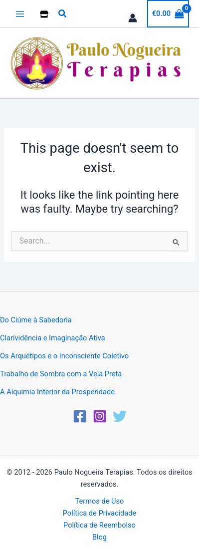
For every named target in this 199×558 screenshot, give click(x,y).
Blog (99, 537)
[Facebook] (80, 416)
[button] (62, 13)
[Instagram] (100, 416)
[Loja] (44, 14)
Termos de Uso (99, 501)
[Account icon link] (132, 17)
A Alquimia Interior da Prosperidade (57, 391)
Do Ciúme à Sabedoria (36, 319)
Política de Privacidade (99, 513)
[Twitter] (120, 416)
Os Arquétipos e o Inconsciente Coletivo (64, 355)
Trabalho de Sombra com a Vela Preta (61, 373)
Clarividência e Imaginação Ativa (52, 337)
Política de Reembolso (99, 525)
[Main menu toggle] (20, 13)
